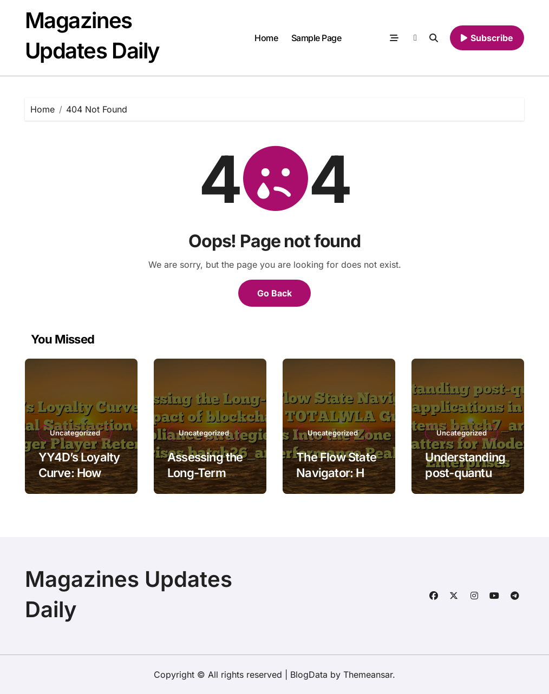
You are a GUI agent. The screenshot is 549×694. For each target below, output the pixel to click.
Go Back (274, 293)
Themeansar (368, 674)
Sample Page (316, 37)
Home (266, 37)
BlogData (309, 674)
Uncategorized (75, 432)
